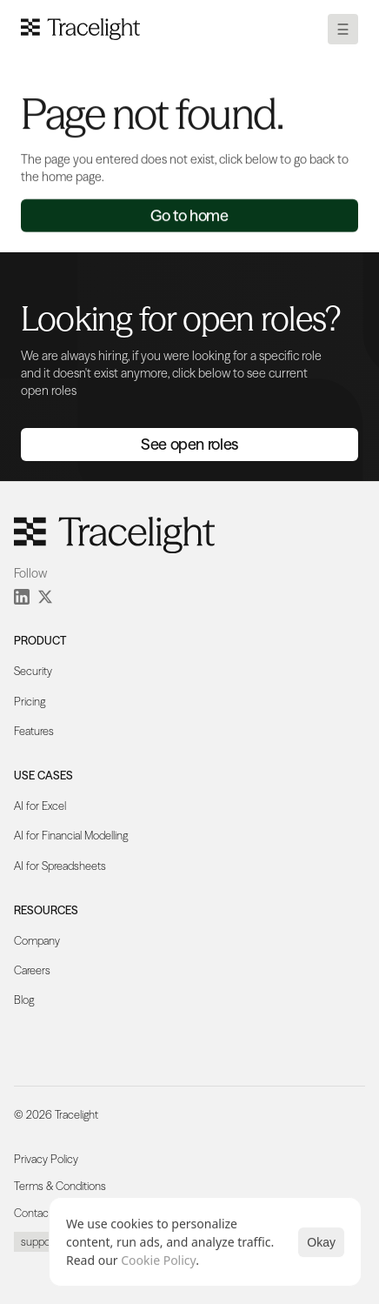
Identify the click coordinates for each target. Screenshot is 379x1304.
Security (33, 671)
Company (37, 940)
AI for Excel (40, 805)
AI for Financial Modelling (71, 835)
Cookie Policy (158, 1260)
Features (34, 731)
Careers (32, 970)
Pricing (29, 701)
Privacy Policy (46, 1159)
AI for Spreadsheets (60, 866)
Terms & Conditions (60, 1186)
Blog (24, 999)
